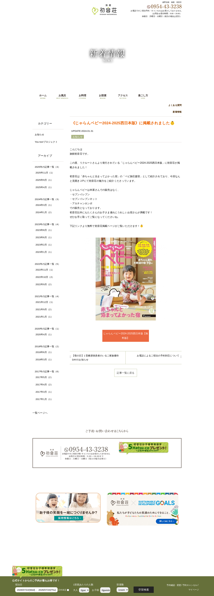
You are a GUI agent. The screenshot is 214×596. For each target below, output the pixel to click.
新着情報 (177, 112)
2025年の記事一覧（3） (47, 167)
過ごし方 (143, 97)
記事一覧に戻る (125, 372)
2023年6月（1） (44, 237)
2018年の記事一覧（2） (47, 346)
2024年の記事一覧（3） (47, 199)
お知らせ (39, 134)
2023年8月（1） (44, 230)
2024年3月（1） (44, 205)
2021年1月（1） (44, 316)
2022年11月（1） (45, 269)
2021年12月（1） (45, 302)
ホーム (43, 97)
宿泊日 (18, 584)
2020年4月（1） (44, 334)
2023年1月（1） (44, 252)
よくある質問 (175, 105)
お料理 (82, 97)
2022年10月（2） (45, 277)
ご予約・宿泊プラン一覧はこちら (144, 459)
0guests (106, 590)
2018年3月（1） (44, 359)
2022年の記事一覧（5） (47, 264)
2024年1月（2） (44, 212)
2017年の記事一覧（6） (47, 371)
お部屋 (103, 97)
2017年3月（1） (44, 391)
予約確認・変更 (173, 585)
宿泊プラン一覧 (152, 484)
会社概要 (169, 484)
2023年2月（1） (44, 244)
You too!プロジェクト (46, 141)
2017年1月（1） (44, 399)
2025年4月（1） (44, 187)
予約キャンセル (190, 585)
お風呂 (62, 97)
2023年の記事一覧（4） (47, 224)
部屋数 (120, 584)
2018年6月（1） (44, 352)
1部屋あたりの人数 (83, 584)
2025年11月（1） (45, 172)
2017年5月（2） (44, 377)
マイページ (193, 590)
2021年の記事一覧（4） (47, 296)
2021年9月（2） (44, 309)
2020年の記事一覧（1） (47, 328)
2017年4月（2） (44, 384)
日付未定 (62, 590)
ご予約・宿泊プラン (167, 95)
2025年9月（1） (44, 180)
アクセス (123, 97)
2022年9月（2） (44, 284)
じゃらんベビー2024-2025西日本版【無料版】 (125, 335)
